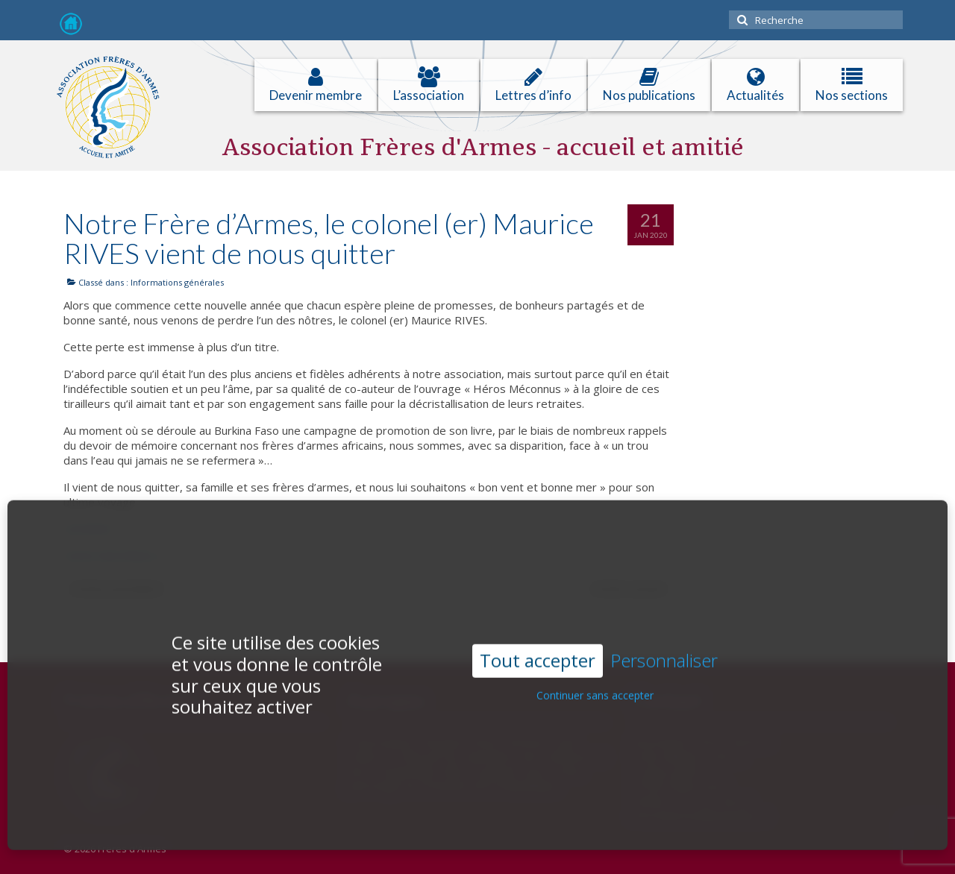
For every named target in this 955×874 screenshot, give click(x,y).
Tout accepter (537, 647)
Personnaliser (664, 647)
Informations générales (177, 282)
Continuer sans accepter (595, 682)
